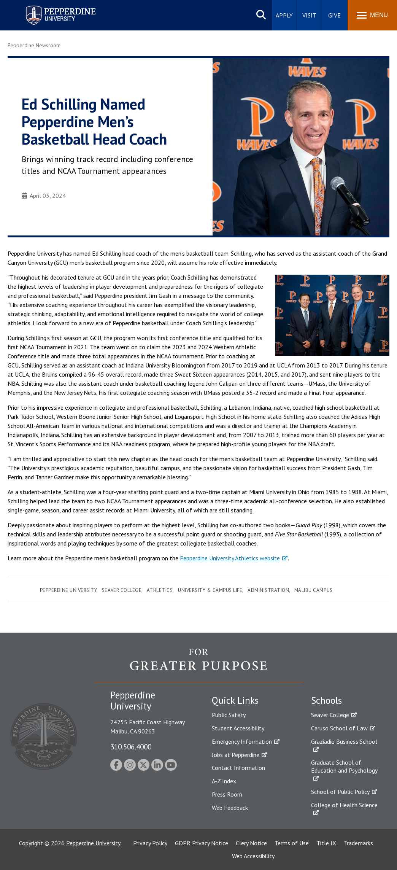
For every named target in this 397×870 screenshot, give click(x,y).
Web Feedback (230, 807)
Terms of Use (292, 843)
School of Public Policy (340, 791)
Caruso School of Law (339, 728)
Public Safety (229, 715)
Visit (309, 15)
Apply (284, 15)
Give (334, 15)
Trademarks (358, 843)
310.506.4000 (130, 746)
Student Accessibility (238, 728)
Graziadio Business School (344, 741)
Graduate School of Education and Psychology (344, 766)
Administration (268, 590)
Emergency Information (242, 741)
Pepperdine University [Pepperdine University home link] (51, 7)
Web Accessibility (253, 856)
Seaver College (121, 590)
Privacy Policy (150, 843)
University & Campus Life (210, 590)
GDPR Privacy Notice (201, 843)
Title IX (326, 843)
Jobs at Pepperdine (235, 755)
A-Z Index (224, 781)
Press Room (227, 794)
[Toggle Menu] (372, 15)
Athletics (160, 590)
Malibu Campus (313, 590)
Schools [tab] (326, 700)
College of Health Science (344, 805)
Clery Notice (251, 843)
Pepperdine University (68, 590)
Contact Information (238, 767)
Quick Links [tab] (235, 700)
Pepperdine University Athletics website (230, 558)
